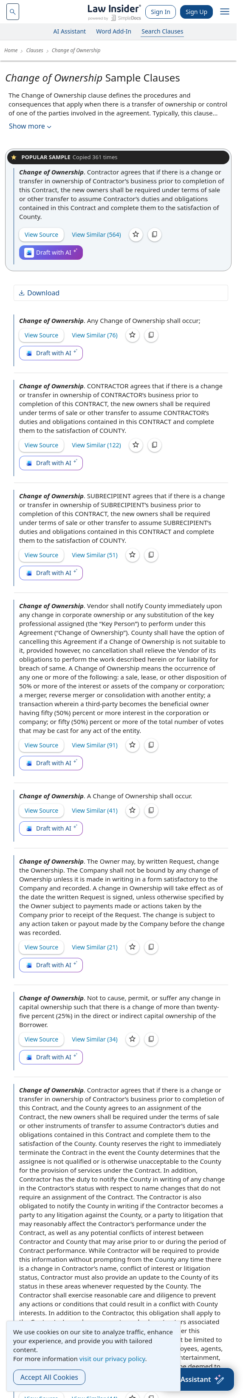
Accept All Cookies (49, 1377)
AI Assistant (70, 31)
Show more (31, 126)
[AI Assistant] (198, 1379)
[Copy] (154, 234)
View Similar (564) (96, 234)
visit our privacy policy (112, 1358)
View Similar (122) (96, 445)
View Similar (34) (95, 1039)
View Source (41, 234)
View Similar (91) (95, 745)
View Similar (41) (95, 810)
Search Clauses (162, 31)
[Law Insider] (114, 11)
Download (38, 293)
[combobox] (12, 11)
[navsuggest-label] (12, 11)
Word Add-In (113, 31)
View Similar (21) (95, 947)
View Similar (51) (95, 555)
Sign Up (196, 12)
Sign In (160, 12)
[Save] (136, 234)
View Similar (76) (95, 335)
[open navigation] (224, 12)
